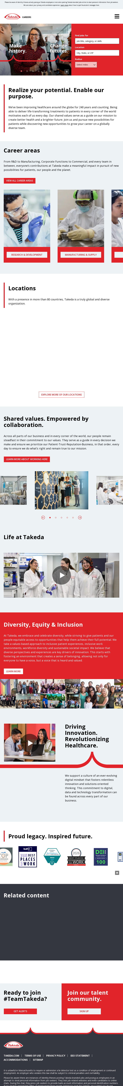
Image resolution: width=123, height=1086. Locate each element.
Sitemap (38, 1060)
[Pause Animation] (117, 704)
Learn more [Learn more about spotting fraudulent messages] (64, 5)
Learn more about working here (27, 459)
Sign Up (84, 1011)
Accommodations (16, 1060)
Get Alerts (20, 1011)
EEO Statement (80, 1055)
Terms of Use (33, 1055)
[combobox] (97, 53)
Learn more (13, 671)
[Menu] (117, 16)
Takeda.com (11, 1055)
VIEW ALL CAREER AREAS (19, 180)
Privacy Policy (55, 1055)
